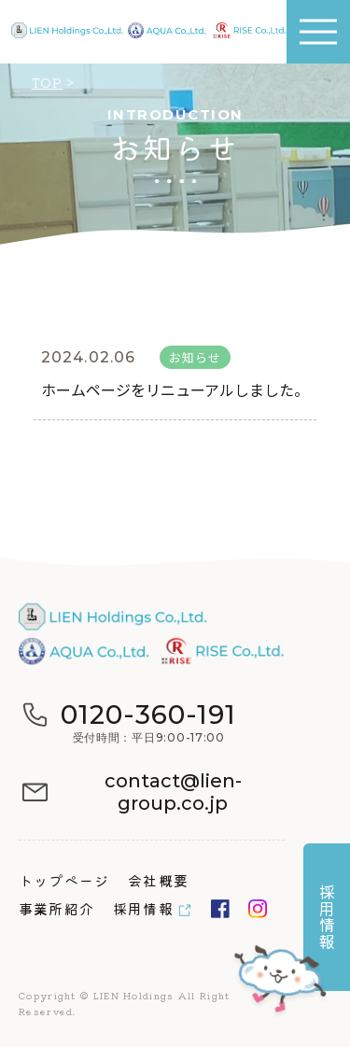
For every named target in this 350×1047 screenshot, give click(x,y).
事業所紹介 (56, 908)
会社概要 (158, 880)
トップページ (64, 880)
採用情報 (143, 908)
